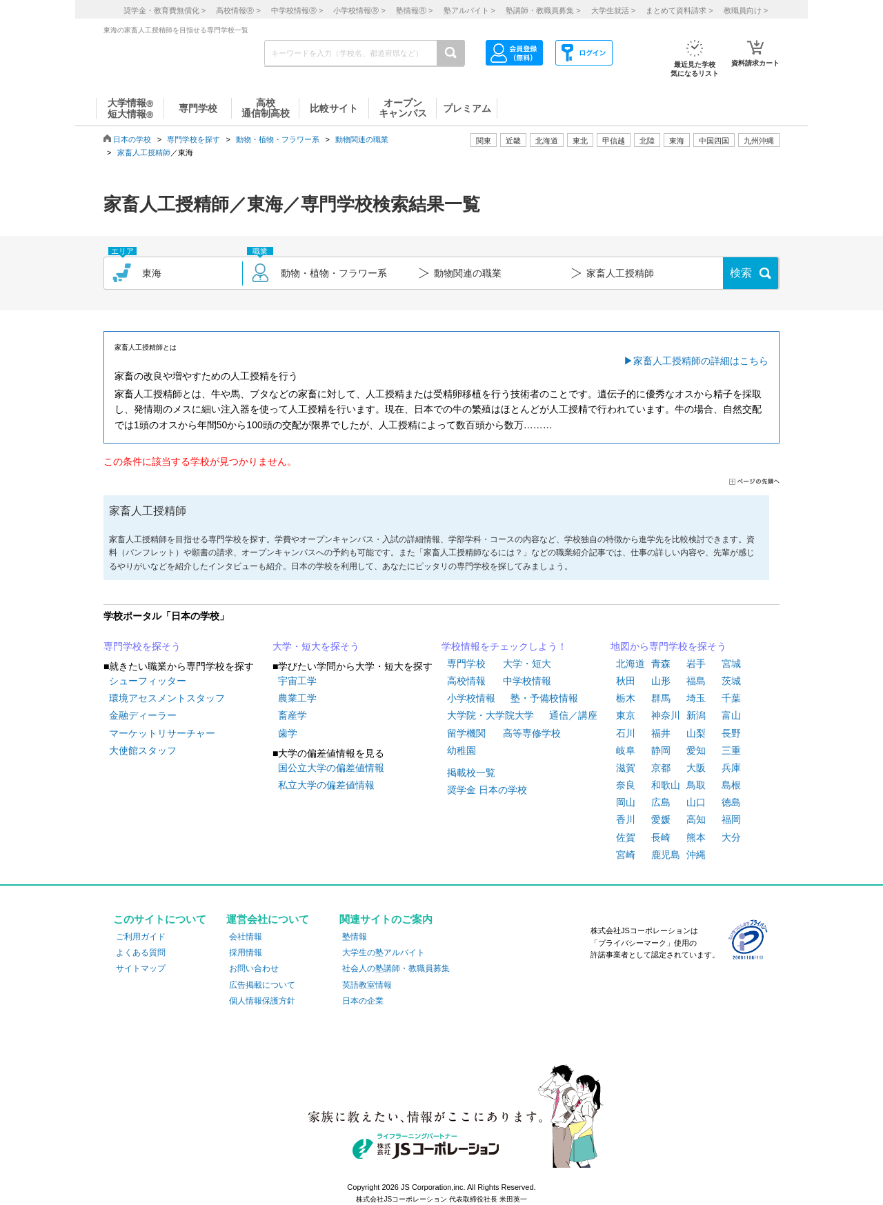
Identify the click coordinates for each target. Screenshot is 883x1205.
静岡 (661, 750)
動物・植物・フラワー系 (277, 139)
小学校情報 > (359, 10)
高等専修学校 (532, 733)
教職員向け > (746, 10)
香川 (625, 819)
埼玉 (696, 698)
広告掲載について (262, 985)
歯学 (287, 733)
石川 (625, 733)
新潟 (696, 715)
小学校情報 (471, 698)
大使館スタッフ (143, 750)
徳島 (731, 802)
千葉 (731, 698)
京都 (661, 767)
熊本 (696, 837)
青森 (661, 663)
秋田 (625, 680)
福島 (696, 680)
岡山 (625, 802)
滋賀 (625, 767)
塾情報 (354, 937)
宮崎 (625, 854)
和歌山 (665, 784)
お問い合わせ (254, 968)
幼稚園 (461, 750)
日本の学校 (132, 139)
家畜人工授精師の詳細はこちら (700, 360)
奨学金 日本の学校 (487, 789)
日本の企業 (363, 1001)
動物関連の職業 (361, 139)
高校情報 (466, 680)
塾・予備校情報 (544, 698)
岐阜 (625, 750)
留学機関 (466, 733)
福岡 (731, 819)
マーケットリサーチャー (162, 733)
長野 (731, 733)
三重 (731, 750)
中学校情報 (527, 680)
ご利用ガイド (141, 937)
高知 (696, 819)
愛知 (696, 750)
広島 (661, 802)
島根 (731, 784)
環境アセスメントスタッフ (167, 698)
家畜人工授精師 (143, 152)
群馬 (661, 698)
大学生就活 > (613, 10)
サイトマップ (141, 968)
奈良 (625, 784)
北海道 (546, 141)
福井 (661, 733)
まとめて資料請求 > (679, 10)
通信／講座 (573, 715)
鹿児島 (665, 854)
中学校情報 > (297, 10)
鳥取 (696, 784)
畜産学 (292, 715)
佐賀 (625, 837)
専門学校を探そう (142, 646)
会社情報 (245, 937)
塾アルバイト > (469, 10)
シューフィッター (147, 680)
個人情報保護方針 (262, 1001)
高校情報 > (238, 10)
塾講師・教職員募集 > (543, 10)
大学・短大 (527, 663)
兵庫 (731, 767)
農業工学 (297, 698)
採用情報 (245, 952)
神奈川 (665, 715)
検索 (741, 273)
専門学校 (466, 663)
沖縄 (696, 854)
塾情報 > (414, 10)
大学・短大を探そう (315, 646)
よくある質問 (141, 952)
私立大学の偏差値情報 (326, 784)
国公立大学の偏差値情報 (331, 767)
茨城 (731, 680)
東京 (625, 715)
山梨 (696, 733)
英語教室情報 (367, 985)
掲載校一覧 (471, 772)
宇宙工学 (297, 680)
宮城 (731, 663)
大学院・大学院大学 (490, 715)
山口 (696, 802)
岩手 (696, 663)
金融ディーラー (143, 715)
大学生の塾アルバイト (383, 952)
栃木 (625, 698)
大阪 (696, 767)
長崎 (661, 837)
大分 (731, 837)
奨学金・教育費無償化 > (164, 10)
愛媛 (661, 819)
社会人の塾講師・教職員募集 (396, 968)
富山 (731, 715)
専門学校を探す (193, 139)
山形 (661, 680)
